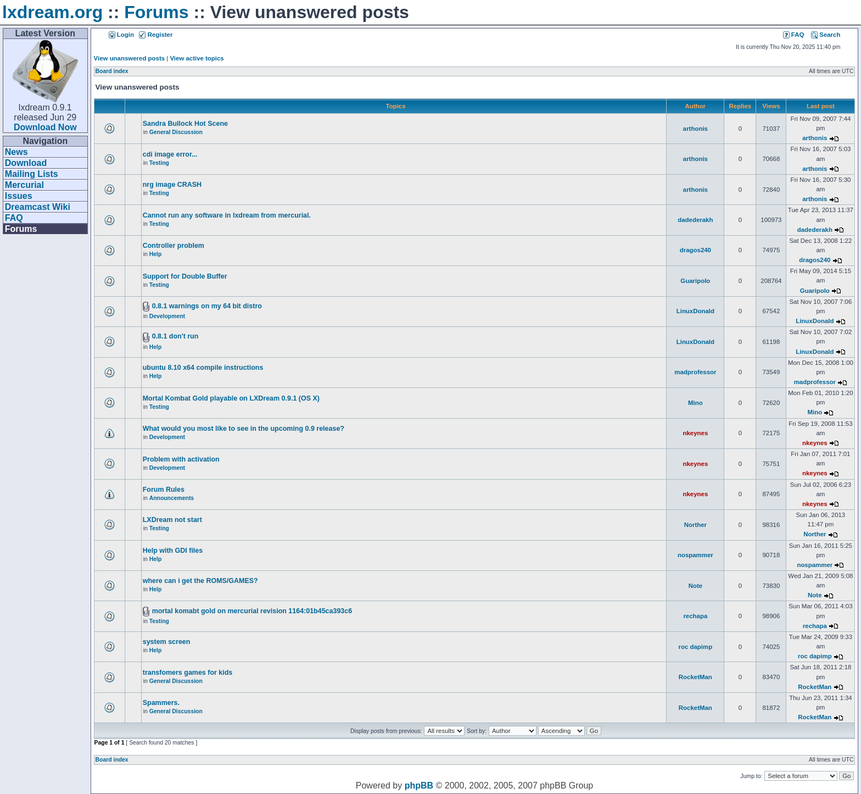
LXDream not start (172, 520)
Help (155, 254)
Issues (18, 196)
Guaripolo (695, 280)
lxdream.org (52, 12)
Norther (695, 524)
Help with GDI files (173, 550)
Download (26, 163)
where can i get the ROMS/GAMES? (200, 581)
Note (695, 585)
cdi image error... (170, 154)
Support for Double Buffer (185, 276)
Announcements (171, 498)
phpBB (419, 785)
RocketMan (695, 677)
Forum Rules (164, 489)
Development (167, 316)
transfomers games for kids (188, 672)
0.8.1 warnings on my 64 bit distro (207, 306)
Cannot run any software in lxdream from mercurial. (227, 215)
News (16, 152)
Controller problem (173, 245)
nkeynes (695, 433)
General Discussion (176, 132)
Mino (695, 402)
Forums (156, 12)
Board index (112, 71)
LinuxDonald (695, 311)
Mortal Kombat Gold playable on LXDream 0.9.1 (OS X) (231, 398)
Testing (159, 163)
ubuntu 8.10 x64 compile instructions (203, 367)
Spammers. (161, 703)
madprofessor (695, 372)
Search (825, 34)
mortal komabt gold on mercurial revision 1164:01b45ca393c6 (252, 611)
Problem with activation (181, 459)
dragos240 (695, 250)
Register (155, 34)
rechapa (695, 616)
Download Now (45, 127)
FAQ (14, 218)
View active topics (196, 58)
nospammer (695, 555)
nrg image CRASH (172, 184)
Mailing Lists (31, 174)
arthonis (695, 128)
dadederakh (695, 219)
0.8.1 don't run (175, 336)
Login (121, 34)
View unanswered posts (129, 58)
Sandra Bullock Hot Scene (185, 123)
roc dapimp (696, 646)
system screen (167, 642)
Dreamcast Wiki (37, 207)
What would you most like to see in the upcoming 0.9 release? (243, 428)
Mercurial (24, 185)
